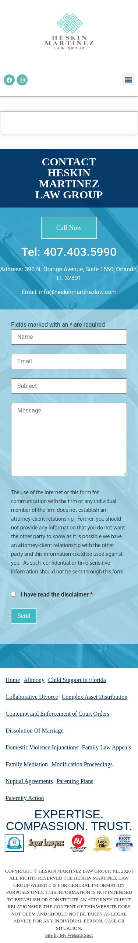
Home (13, 680)
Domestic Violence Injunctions (42, 747)
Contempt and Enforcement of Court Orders (57, 714)
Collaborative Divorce (32, 697)
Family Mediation (27, 764)
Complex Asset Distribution (95, 697)
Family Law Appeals (106, 747)
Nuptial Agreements (29, 781)
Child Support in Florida (77, 680)
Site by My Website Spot (69, 935)
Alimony (34, 680)
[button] (128, 79)
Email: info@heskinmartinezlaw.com (69, 292)
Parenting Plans (74, 781)
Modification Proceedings (82, 764)
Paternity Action (25, 798)
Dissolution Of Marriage (34, 730)
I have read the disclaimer (57, 595)
